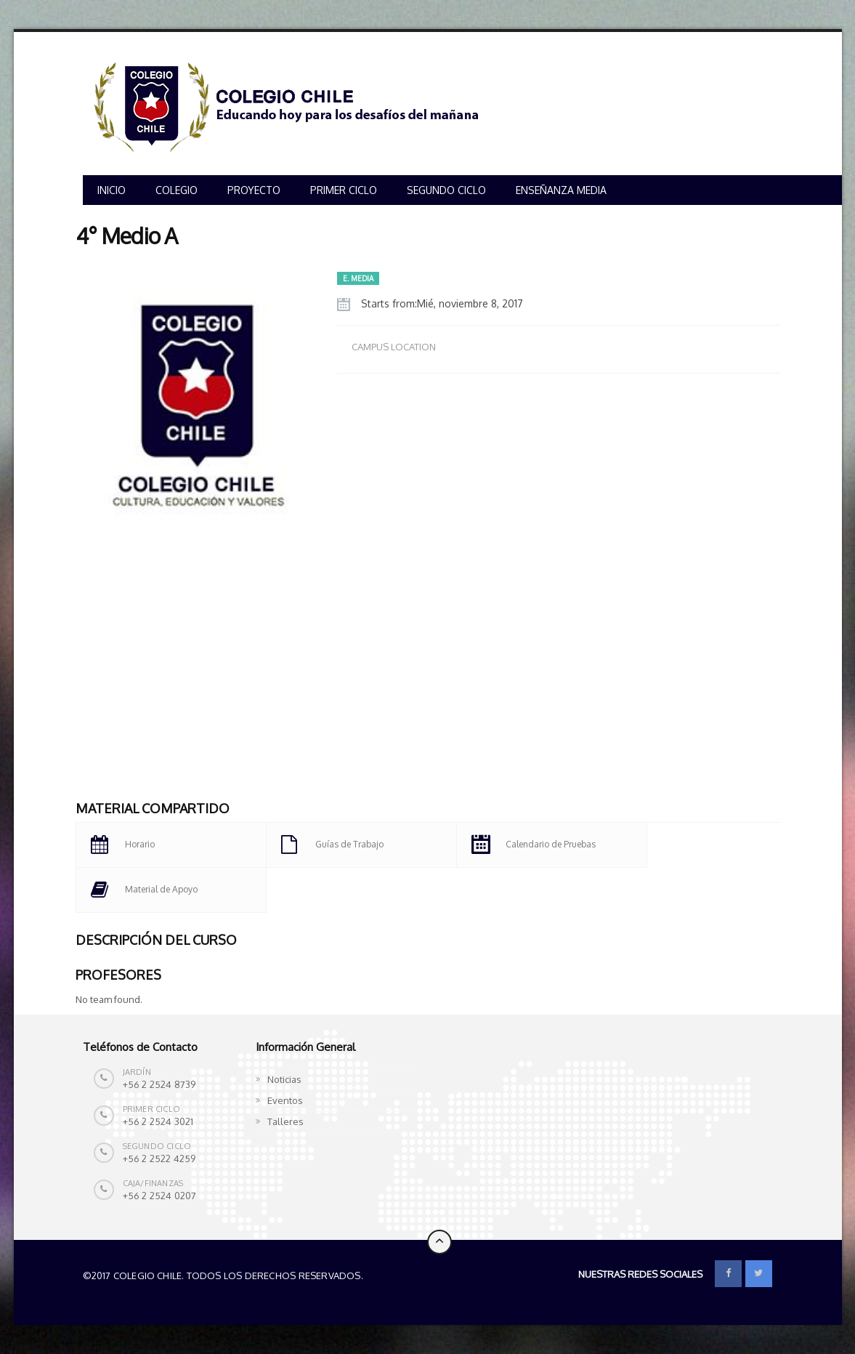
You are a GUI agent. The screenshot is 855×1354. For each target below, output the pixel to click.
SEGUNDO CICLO (446, 190)
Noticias (284, 1079)
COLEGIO (176, 190)
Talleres (285, 1121)
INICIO (111, 190)
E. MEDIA (358, 278)
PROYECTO (253, 190)
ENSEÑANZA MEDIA (561, 190)
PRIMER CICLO (343, 190)
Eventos (285, 1100)
